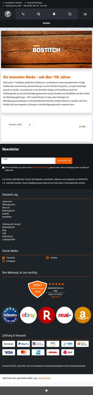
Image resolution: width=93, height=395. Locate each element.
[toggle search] (38, 13)
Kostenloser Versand (13, 3)
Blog (4, 230)
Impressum (7, 201)
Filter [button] (82, 126)
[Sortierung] (19, 124)
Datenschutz (7, 236)
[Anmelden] (54, 13)
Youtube (51, 257)
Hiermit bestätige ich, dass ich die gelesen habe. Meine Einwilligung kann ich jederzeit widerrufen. (47, 168)
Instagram (8, 261)
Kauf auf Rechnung (34, 3)
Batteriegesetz (8, 210)
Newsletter (7, 217)
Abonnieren (63, 160)
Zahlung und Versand (11, 224)
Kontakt (5, 214)
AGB (4, 233)
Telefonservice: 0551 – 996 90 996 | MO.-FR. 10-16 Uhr (26, 6)
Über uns (6, 207)
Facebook (8, 257)
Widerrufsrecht (8, 227)
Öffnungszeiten (8, 204)
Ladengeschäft (8, 239)
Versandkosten (44, 378)
